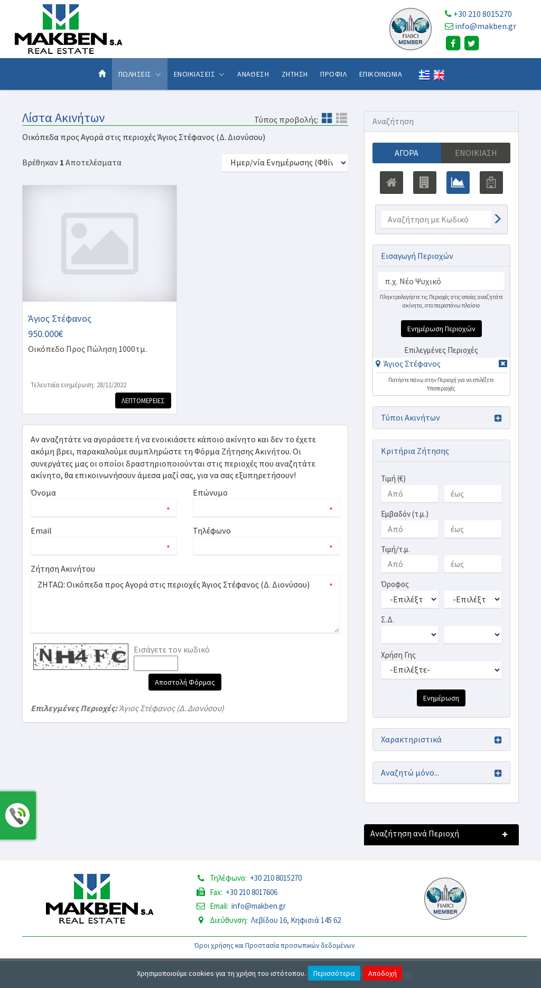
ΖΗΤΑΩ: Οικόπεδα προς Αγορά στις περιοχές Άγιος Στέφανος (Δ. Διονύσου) (185, 604)
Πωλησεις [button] (139, 74)
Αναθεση (253, 74)
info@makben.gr (485, 26)
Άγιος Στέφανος (412, 363)
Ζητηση (295, 74)
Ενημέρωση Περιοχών (441, 328)
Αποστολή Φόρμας (185, 682)
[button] (408, 363)
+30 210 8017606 (251, 892)
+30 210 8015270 (482, 13)
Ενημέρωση (441, 698)
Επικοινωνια (380, 74)
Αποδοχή (382, 973)
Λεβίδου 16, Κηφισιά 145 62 (296, 920)
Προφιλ (333, 74)
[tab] (441, 365)
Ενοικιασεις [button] (199, 74)
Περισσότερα (334, 973)
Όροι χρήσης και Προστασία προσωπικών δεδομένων (274, 945)
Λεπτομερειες (143, 400)
